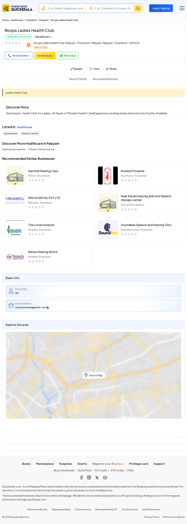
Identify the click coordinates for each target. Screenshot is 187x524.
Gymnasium (10, 133)
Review (76, 68)
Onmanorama (83, 509)
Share (111, 68)
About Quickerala (63, 470)
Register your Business (108, 463)
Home (5, 20)
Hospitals (65, 463)
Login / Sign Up (161, 8)
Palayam (43, 20)
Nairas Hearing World (42, 252)
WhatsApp (67, 56)
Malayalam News (61, 509)
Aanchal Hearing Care (43, 171)
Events (82, 463)
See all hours (42, 36)
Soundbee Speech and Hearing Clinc (146, 225)
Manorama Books (37, 509)
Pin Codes (101, 470)
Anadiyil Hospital (132, 171)
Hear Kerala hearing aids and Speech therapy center (146, 198)
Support (159, 463)
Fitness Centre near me (41, 149)
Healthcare (17, 20)
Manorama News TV (106, 509)
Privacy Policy (152, 516)
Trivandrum (31, 20)
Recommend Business (105, 78)
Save (94, 69)
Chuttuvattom (130, 509)
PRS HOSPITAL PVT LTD (44, 198)
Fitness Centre (30, 133)
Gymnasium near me (13, 149)
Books (26, 463)
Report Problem (78, 78)
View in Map (40, 47)
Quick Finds (84, 470)
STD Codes (117, 470)
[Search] (137, 8)
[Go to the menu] (182, 8)
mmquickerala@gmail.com (32, 307)
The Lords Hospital (41, 225)
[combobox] (66, 8)
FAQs (130, 470)
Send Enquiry (44, 55)
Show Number (18, 55)
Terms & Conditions (174, 516)
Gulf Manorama (151, 509)
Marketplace (45, 463)
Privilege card (138, 463)
